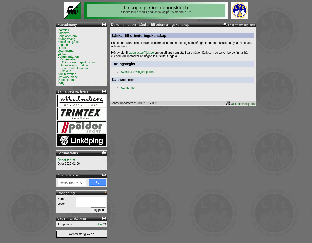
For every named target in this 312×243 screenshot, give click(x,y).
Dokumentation (68, 56)
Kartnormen (128, 87)
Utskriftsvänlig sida (243, 104)
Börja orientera (67, 36)
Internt (62, 47)
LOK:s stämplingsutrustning (78, 62)
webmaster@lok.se (81, 234)
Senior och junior (68, 42)
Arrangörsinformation (74, 65)
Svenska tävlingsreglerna (137, 72)
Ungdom (63, 45)
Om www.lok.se (68, 77)
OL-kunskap (68, 59)
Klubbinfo (64, 33)
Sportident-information (74, 68)
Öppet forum (66, 80)
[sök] (71, 182)
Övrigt (61, 83)
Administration (67, 74)
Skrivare (65, 71)
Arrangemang (66, 39)
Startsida (63, 30)
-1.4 (99, 224)
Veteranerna (65, 50)
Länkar (62, 53)
